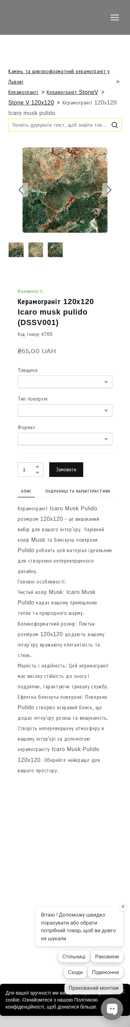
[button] (115, 125)
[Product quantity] (29, 469)
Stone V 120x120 (31, 103)
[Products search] (65, 124)
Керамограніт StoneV (72, 92)
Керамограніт (23, 92)
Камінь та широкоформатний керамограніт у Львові (59, 76)
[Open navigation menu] (115, 17)
